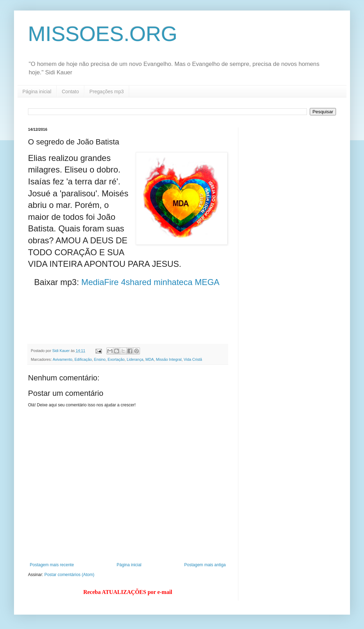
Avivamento (62, 359)
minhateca (173, 282)
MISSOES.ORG (102, 34)
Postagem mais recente (52, 564)
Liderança (135, 359)
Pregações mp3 (107, 91)
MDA (150, 359)
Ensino (99, 359)
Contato (70, 91)
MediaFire (100, 282)
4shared (136, 282)
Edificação (83, 359)
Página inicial (36, 91)
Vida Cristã (193, 359)
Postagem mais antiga (205, 564)
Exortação (116, 359)
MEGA (207, 282)
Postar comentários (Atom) (69, 574)
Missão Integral (169, 359)
